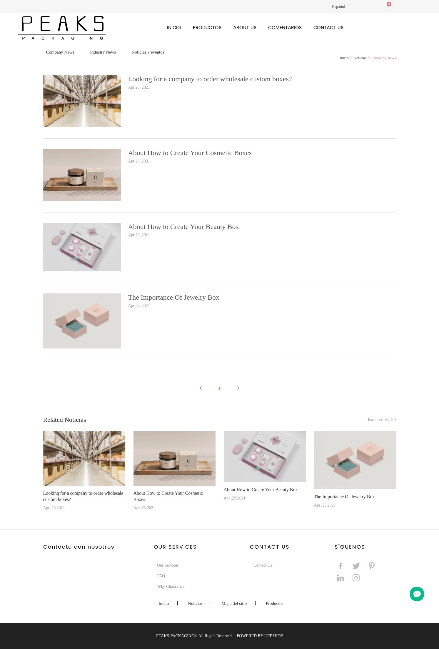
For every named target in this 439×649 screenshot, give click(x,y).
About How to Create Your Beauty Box (183, 226)
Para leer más (382, 419)
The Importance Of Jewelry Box (174, 297)
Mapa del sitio (234, 603)
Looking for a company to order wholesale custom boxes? (210, 79)
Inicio (174, 27)
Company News (60, 52)
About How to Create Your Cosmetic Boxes (190, 153)
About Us (244, 27)
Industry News (103, 52)
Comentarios (285, 27)
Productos (207, 27)
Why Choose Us (170, 586)
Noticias (360, 58)
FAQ (161, 576)
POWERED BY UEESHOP (260, 636)
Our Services (168, 565)
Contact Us (328, 27)
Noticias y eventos (148, 52)
